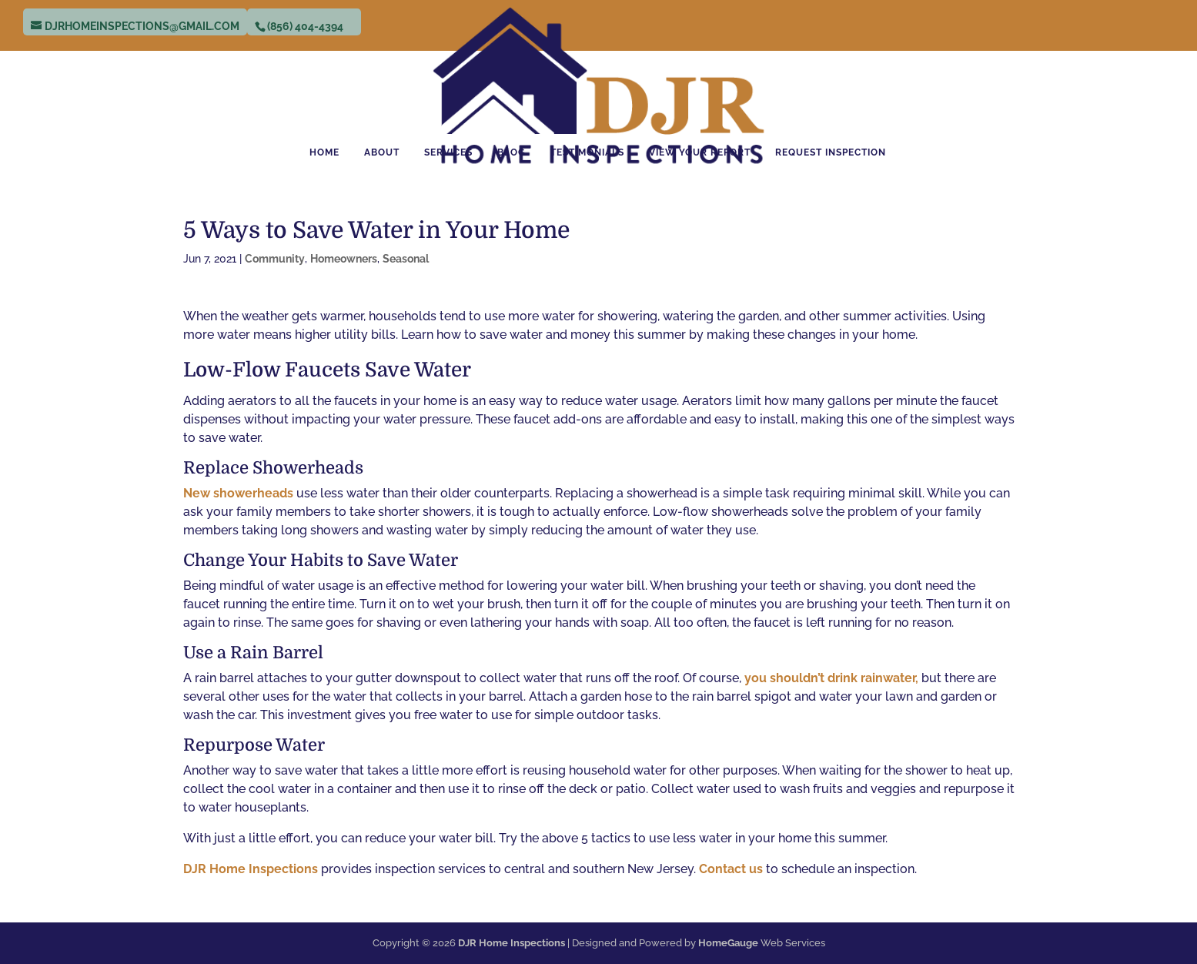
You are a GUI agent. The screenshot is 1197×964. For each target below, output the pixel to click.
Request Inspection (830, 152)
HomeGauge (728, 943)
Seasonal (406, 259)
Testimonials (587, 152)
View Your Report (700, 152)
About (382, 152)
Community (275, 259)
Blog (511, 152)
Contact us (731, 869)
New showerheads (238, 493)
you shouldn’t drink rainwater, (831, 678)
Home (324, 152)
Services (448, 152)
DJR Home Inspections (252, 869)
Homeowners (343, 259)
